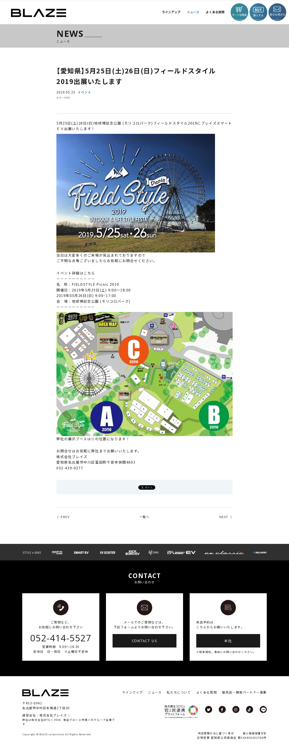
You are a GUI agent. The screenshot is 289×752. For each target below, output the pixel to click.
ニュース (188, 12)
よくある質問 (211, 12)
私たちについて (179, 692)
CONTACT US (144, 640)
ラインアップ (132, 692)
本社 (228, 640)
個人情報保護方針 (255, 733)
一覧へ (144, 517)
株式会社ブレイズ (53, 715)
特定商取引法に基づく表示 (216, 733)
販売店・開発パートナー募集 (244, 692)
